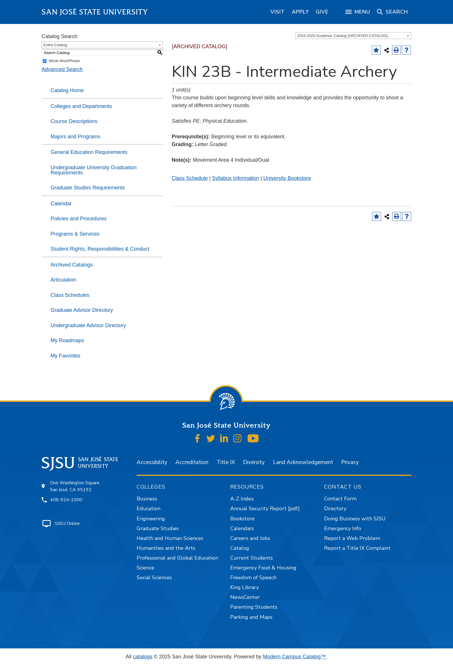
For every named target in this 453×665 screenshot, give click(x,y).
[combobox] (353, 35)
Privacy (350, 462)
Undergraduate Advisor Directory (88, 325)
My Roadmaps (67, 340)
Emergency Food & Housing (263, 567)
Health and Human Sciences (170, 538)
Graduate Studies (158, 528)
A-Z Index (242, 498)
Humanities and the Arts (166, 548)
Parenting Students (253, 606)
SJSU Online (67, 523)
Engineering (151, 518)
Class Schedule (190, 178)
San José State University (95, 12)
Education (148, 508)
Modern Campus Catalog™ (294, 657)
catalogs (142, 657)
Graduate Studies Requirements (88, 188)
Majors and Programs (75, 136)
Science (145, 567)
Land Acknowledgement (303, 462)
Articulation (63, 280)
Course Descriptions (74, 121)
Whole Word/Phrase (64, 61)
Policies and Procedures (79, 218)
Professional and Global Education (177, 557)
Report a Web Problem (352, 538)
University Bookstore (287, 178)
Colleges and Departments (81, 106)
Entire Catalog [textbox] (55, 45)
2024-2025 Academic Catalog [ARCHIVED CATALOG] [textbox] (342, 35)
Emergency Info (342, 528)
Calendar (61, 203)
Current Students (251, 557)
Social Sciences (154, 577)
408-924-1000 (66, 500)
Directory (335, 508)
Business (147, 498)
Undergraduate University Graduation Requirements (94, 170)
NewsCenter (245, 597)
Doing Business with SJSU (355, 518)
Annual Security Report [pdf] (265, 508)
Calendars (242, 528)
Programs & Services (75, 234)
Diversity (254, 462)
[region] (277, 11)
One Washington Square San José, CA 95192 (74, 486)
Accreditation (191, 462)
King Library (244, 587)
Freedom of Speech (253, 577)
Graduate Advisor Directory (82, 310)
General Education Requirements (89, 152)
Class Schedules (70, 295)
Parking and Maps (251, 617)
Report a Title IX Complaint (357, 548)
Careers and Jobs (250, 538)
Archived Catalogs (72, 265)
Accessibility (152, 462)
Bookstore (242, 518)
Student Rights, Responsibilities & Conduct (100, 249)
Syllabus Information (235, 178)
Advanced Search (62, 69)
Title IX (226, 462)
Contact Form (340, 498)
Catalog (239, 548)
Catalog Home (67, 90)
